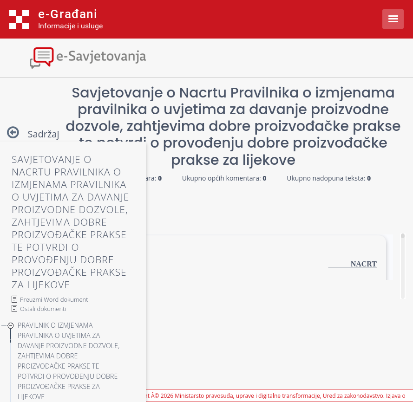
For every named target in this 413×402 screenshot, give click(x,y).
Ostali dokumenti (43, 309)
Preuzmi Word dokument (54, 299)
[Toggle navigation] (81, 57)
